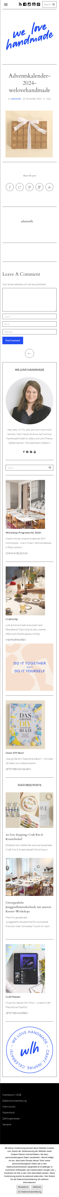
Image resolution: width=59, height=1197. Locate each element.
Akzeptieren (23, 1187)
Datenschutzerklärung (14, 1100)
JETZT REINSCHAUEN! (18, 769)
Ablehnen (37, 1187)
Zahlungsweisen (11, 1118)
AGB (18, 1094)
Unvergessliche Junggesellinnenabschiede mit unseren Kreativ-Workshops (28, 907)
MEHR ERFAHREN (16, 639)
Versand (6, 1124)
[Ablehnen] (55, 1170)
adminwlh (16, 98)
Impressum (8, 1094)
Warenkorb (8, 1112)
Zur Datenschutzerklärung (29, 1192)
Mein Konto (8, 1106)
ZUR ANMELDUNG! (17, 553)
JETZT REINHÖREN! (17, 1013)
